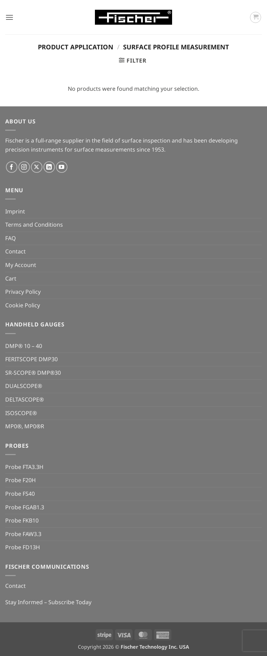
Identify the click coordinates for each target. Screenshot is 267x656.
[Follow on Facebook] (11, 167)
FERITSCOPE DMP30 (31, 359)
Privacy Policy (23, 291)
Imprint (15, 211)
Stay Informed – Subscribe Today (48, 602)
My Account (20, 265)
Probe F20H (20, 480)
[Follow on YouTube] (61, 167)
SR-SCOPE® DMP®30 (33, 372)
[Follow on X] (36, 167)
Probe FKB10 (22, 520)
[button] (9, 17)
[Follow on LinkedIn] (49, 167)
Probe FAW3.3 (23, 534)
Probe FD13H (22, 547)
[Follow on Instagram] (24, 167)
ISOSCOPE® (21, 413)
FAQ (10, 238)
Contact (15, 251)
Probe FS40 (20, 493)
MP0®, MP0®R (24, 426)
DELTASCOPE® (24, 399)
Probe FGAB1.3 (24, 507)
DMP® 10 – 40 (23, 346)
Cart (10, 278)
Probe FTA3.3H (24, 467)
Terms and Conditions (34, 224)
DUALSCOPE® (23, 386)
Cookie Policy (22, 305)
